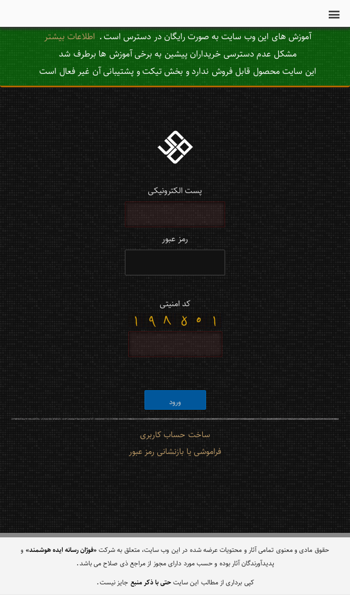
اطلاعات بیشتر (69, 36)
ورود (175, 401)
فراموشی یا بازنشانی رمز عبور (175, 451)
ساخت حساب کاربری (174, 434)
